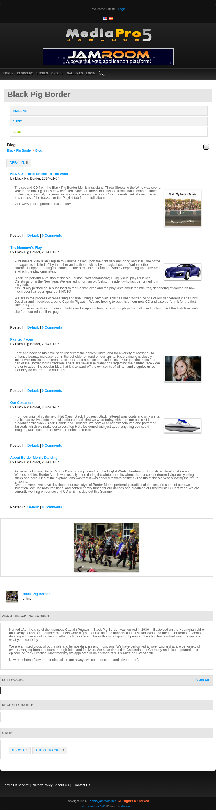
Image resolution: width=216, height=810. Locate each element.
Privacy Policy (42, 785)
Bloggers (25, 73)
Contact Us (81, 785)
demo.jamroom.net (103, 801)
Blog (38, 150)
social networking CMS (92, 806)
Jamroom (126, 806)
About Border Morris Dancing (34, 458)
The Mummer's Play (26, 248)
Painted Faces (21, 339)
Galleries (75, 73)
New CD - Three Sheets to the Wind (39, 174)
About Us (62, 785)
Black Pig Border (19, 150)
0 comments (52, 236)
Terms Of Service (16, 785)
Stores (42, 73)
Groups (57, 73)
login (90, 73)
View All (202, 680)
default (33, 236)
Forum (8, 73)
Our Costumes (22, 403)
